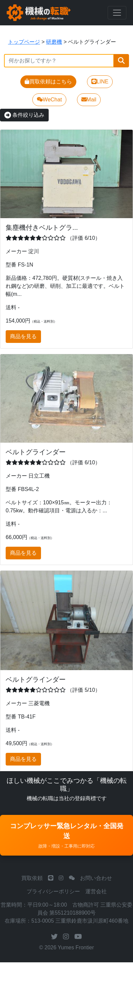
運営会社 (96, 891)
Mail (88, 99)
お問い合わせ (96, 878)
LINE (100, 81)
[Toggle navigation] (117, 12)
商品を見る (23, 336)
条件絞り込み (24, 115)
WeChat (49, 99)
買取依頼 (32, 878)
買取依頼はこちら (48, 81)
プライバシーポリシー (53, 891)
